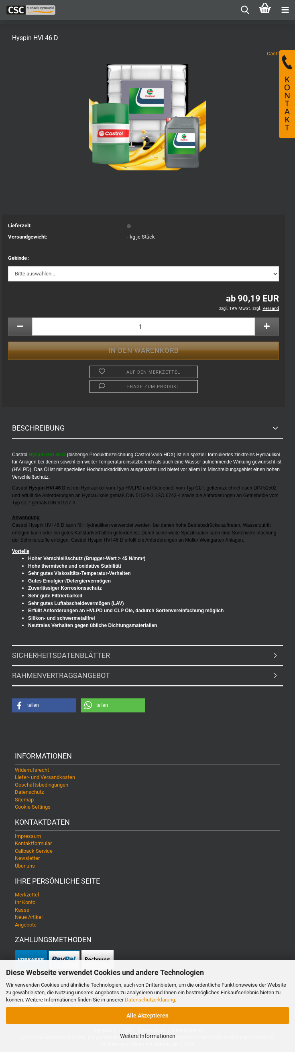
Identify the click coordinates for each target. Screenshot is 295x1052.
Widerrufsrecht (32, 770)
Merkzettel (27, 895)
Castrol (275, 54)
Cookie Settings (33, 807)
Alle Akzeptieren (147, 1015)
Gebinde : (19, 258)
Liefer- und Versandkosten (45, 777)
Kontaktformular (33, 843)
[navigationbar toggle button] (285, 10)
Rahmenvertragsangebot (61, 675)
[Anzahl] (143, 327)
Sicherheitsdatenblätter (61, 655)
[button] (20, 327)
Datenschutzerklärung (150, 1000)
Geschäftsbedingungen (41, 785)
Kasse (22, 910)
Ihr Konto (25, 902)
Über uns (25, 866)
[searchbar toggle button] (245, 10)
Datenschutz (29, 792)
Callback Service (34, 851)
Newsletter (27, 858)
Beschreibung (38, 428)
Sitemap (24, 800)
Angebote (26, 925)
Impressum (28, 836)
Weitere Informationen (147, 1036)
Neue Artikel (29, 917)
